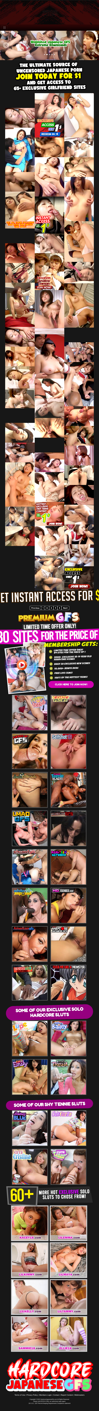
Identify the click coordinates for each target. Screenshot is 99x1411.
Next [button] (93, 45)
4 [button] (52, 54)
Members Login (45, 1395)
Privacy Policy (32, 1395)
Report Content (67, 1395)
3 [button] (49, 54)
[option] (49, 45)
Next (65, 608)
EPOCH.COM (44, 1401)
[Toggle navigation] (4, 27)
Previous (35, 608)
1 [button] (44, 54)
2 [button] (47, 54)
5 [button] (54, 54)
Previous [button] (6, 45)
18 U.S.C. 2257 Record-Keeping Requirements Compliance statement (49, 1403)
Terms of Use (19, 1395)
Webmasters (79, 1395)
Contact (56, 1395)
